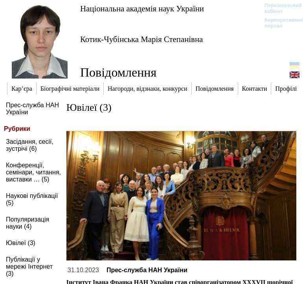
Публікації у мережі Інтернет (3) (29, 266)
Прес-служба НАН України (147, 270)
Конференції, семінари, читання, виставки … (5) (33, 172)
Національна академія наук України (142, 8)
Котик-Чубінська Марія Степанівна (141, 39)
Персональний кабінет (279, 8)
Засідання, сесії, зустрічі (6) (29, 145)
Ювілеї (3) (20, 243)
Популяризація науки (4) (27, 223)
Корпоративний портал (279, 23)
